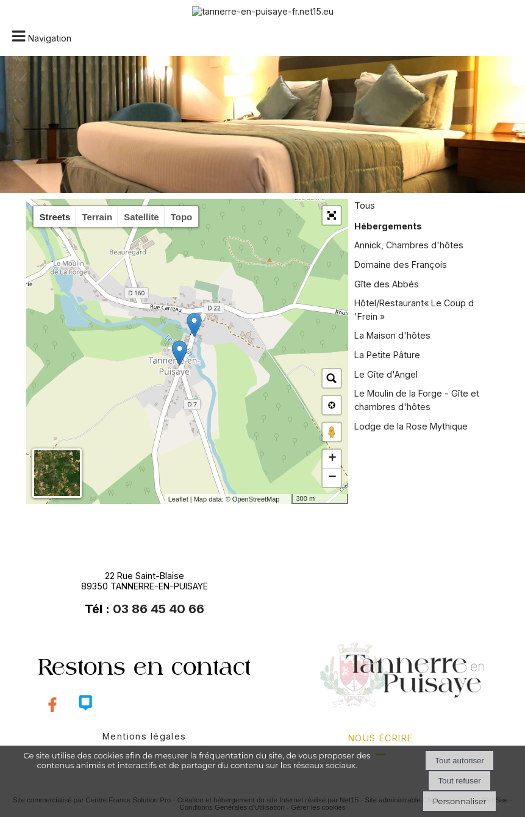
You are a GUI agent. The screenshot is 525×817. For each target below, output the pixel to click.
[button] (332, 215)
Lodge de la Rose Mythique (411, 426)
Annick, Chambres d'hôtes (408, 245)
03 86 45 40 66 (158, 609)
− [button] (332, 478)
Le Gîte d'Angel (386, 374)
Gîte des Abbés (386, 284)
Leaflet (178, 499)
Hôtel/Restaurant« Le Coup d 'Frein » (414, 310)
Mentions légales (144, 736)
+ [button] (332, 459)
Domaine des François (400, 264)
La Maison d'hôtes (392, 335)
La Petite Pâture (387, 355)
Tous (364, 205)
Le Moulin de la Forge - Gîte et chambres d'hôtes (416, 400)
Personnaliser (459, 801)
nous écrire (380, 738)
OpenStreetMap (256, 499)
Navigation (49, 38)
